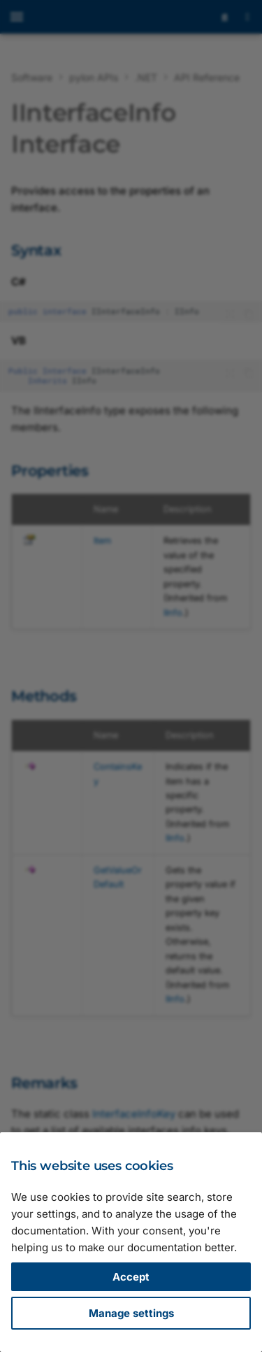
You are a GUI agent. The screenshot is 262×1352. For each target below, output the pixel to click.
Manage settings (131, 1313)
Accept (131, 1276)
